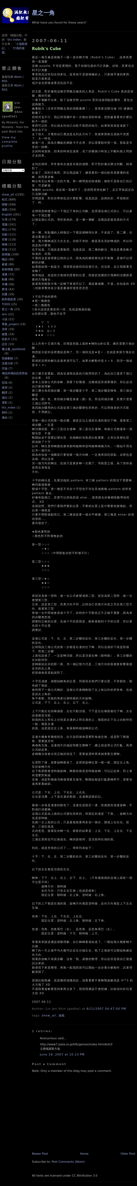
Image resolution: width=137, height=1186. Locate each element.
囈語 (4, 259)
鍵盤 (4, 334)
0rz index (14, 39)
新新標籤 (7, 269)
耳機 (4, 284)
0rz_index (9, 407)
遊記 (4, 397)
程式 (4, 199)
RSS (4, 81)
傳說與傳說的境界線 (14, 373)
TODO (6, 304)
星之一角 (7, 309)
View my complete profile (9, 142)
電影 (4, 402)
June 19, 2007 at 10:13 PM (62, 1054)
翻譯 (4, 392)
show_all (8, 194)
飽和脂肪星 (9, 299)
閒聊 (4, 204)
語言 (4, 344)
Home (84, 1153)
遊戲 (4, 209)
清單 (4, 329)
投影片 (6, 339)
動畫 (4, 279)
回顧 (4, 234)
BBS (4, 412)
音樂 (4, 239)
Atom (18, 77)
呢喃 (4, 244)
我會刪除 (7, 358)
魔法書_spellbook (13, 349)
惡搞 (4, 382)
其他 (4, 249)
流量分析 (7, 363)
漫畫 (4, 274)
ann (4, 314)
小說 (4, 319)
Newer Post (40, 1153)
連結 (4, 417)
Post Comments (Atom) (68, 1161)
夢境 (4, 289)
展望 (4, 387)
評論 (4, 368)
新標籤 (6, 254)
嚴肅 (4, 264)
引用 (4, 219)
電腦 (4, 224)
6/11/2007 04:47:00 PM (106, 1008)
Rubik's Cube (46, 48)
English (7, 214)
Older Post (128, 1153)
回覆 (4, 294)
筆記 (4, 229)
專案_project (10, 324)
